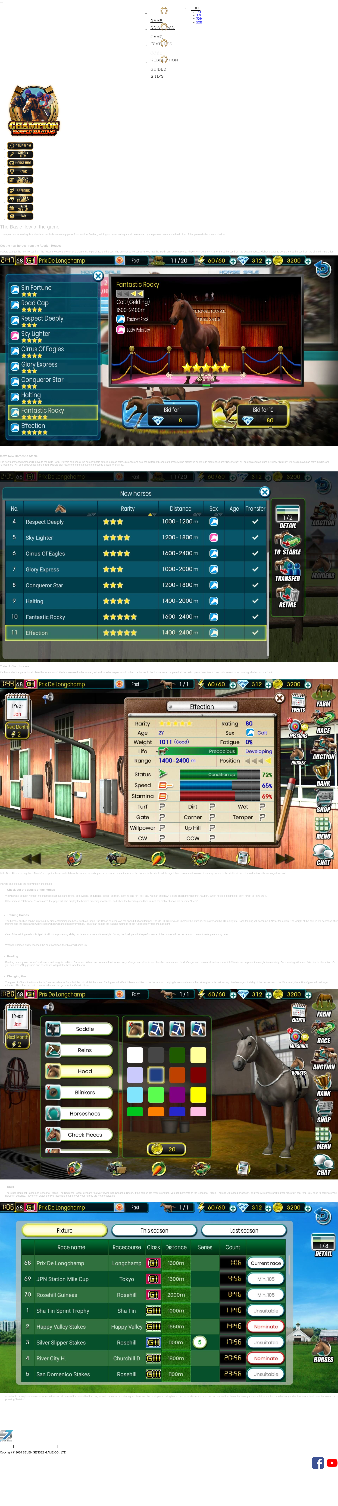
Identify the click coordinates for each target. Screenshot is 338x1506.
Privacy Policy (69, 1446)
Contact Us (23, 1446)
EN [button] (195, 8)
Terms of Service (45, 1446)
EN (199, 15)
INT (199, 11)
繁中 (199, 18)
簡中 (199, 22)
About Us (6, 1446)
